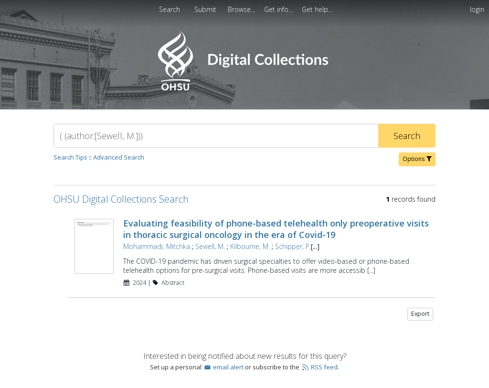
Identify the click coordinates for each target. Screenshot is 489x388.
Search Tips (70, 157)
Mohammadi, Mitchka (156, 246)
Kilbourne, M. (250, 246)
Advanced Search (118, 157)
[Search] (215, 136)
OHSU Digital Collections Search (121, 199)
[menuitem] (206, 9)
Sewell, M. (210, 246)
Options (417, 159)
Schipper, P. (293, 246)
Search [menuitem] (169, 9)
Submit (206, 9)
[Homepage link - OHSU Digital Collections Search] (244, 88)
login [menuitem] (477, 9)
